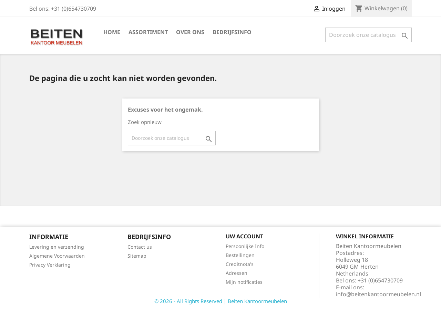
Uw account (244, 236)
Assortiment (148, 32)
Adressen (236, 273)
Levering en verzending (56, 247)
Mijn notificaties (244, 282)
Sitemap (136, 255)
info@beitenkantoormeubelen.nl (378, 294)
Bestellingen (240, 255)
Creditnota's (240, 264)
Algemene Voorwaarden (57, 255)
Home (111, 32)
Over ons (190, 32)
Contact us (139, 247)
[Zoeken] (368, 35)
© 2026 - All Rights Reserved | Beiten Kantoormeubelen (220, 301)
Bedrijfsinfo (232, 32)
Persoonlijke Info (245, 246)
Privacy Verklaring (50, 264)
